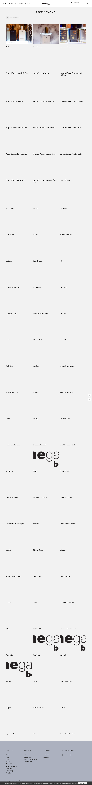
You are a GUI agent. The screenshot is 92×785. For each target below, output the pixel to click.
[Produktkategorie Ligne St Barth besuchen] (73, 460)
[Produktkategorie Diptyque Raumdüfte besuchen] (46, 303)
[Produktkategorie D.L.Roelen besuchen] (46, 276)
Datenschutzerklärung (31, 759)
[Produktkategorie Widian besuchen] (46, 723)
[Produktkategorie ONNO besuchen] (46, 592)
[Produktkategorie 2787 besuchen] (19, 36)
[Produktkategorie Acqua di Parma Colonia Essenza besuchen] (73, 90)
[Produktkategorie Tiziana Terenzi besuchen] (46, 697)
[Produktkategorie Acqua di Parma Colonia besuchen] (19, 90)
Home (4, 3)
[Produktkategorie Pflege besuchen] (19, 618)
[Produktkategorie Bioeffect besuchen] (73, 197)
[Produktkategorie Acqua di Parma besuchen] (73, 36)
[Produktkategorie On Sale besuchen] (19, 592)
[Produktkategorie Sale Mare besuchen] (46, 644)
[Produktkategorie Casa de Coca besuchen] (46, 250)
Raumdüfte (9, 764)
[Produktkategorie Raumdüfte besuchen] (19, 644)
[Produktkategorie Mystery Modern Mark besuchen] (19, 565)
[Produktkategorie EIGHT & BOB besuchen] (46, 329)
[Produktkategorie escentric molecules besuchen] (73, 355)
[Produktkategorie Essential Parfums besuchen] (19, 381)
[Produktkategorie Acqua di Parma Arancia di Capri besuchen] (19, 62)
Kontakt (27, 3)
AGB (26, 755)
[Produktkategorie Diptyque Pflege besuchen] (19, 303)
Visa (72, 755)
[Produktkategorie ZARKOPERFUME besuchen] (73, 723)
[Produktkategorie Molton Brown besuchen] (46, 539)
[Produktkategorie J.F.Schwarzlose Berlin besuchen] (73, 434)
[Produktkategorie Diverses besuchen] (73, 303)
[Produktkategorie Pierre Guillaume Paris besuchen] (73, 618)
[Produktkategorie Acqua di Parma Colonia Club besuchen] (46, 90)
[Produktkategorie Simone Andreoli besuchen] (73, 670)
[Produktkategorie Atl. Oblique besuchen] (19, 197)
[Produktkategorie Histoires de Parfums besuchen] (19, 434)
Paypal (63, 755)
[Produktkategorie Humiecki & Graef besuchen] (46, 434)
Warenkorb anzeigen (81, 3)
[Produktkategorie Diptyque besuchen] (73, 276)
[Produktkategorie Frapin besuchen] (46, 381)
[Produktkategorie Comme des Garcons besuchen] (19, 276)
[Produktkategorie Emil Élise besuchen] (19, 355)
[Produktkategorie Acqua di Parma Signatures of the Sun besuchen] (46, 170)
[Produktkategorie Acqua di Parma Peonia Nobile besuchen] (73, 143)
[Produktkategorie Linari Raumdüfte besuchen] (19, 486)
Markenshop (19, 3)
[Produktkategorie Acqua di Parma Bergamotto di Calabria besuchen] (73, 63)
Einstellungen (82, 783)
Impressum (27, 757)
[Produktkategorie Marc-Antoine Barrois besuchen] (73, 513)
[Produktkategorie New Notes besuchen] (46, 565)
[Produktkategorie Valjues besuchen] (73, 697)
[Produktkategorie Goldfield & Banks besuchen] (73, 381)
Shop (10, 3)
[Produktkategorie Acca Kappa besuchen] (46, 36)
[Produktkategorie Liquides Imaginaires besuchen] (46, 486)
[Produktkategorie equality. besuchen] (46, 355)
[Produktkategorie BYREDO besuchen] (46, 224)
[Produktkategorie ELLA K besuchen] (73, 329)
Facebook (89, 395)
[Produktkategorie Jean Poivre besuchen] (19, 460)
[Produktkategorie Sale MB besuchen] (73, 644)
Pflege (8, 761)
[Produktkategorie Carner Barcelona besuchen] (73, 224)
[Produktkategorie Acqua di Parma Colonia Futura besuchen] (19, 117)
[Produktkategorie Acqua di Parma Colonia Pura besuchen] (73, 117)
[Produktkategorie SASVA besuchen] (19, 670)
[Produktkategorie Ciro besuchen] (73, 250)
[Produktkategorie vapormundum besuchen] (19, 723)
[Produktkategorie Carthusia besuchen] (19, 250)
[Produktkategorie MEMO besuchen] (19, 539)
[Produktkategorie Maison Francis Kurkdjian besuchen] (19, 513)
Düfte (7, 759)
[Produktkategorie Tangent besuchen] (19, 697)
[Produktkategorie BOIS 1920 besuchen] (19, 224)
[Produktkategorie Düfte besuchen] (19, 329)
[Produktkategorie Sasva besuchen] (46, 670)
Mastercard (68, 755)
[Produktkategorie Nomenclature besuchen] (73, 565)
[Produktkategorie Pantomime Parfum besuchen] (73, 592)
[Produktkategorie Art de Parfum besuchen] (73, 169)
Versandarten (28, 761)
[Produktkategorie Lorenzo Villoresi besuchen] (73, 486)
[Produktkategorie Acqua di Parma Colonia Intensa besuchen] (46, 117)
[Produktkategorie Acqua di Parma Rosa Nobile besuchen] (19, 169)
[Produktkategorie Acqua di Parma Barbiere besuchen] (46, 62)
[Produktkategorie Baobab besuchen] (46, 197)
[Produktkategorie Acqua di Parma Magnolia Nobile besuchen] (46, 143)
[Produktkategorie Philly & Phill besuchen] (46, 618)
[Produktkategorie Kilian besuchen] (46, 460)
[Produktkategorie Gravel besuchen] (19, 408)
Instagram (89, 399)
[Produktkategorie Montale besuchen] (73, 539)
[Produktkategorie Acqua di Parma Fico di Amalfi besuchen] (19, 143)
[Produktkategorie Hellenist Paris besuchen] (73, 408)
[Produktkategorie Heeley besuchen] (46, 408)
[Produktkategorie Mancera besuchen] (46, 513)
